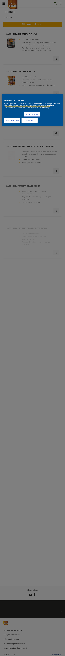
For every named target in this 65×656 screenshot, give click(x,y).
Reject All (29, 120)
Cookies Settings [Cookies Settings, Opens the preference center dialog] (32, 114)
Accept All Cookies (12, 120)
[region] (32, 110)
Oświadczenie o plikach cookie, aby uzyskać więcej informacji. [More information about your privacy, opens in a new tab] (27, 108)
